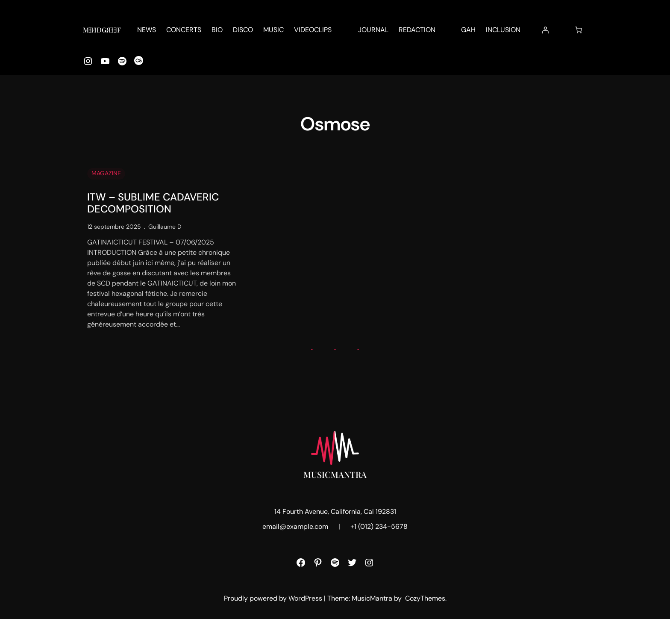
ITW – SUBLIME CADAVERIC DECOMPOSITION (153, 203)
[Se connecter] (545, 29)
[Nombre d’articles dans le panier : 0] (578, 29)
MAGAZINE (106, 173)
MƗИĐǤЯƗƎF (102, 29)
